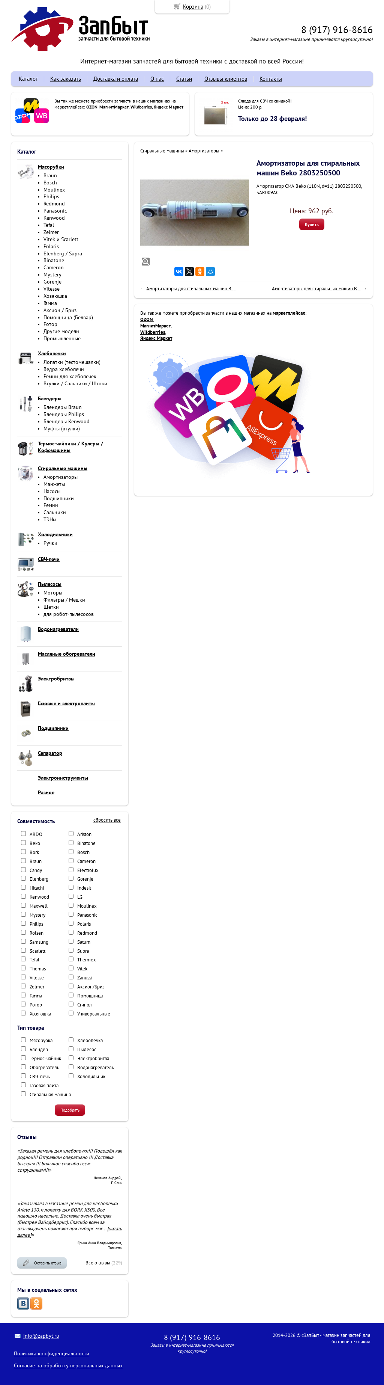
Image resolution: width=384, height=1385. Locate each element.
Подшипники (59, 498)
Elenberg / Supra (63, 253)
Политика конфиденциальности (51, 1353)
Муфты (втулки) (62, 428)
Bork (34, 852)
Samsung (39, 942)
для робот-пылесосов (69, 614)
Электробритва (93, 1058)
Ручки (50, 543)
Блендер (39, 1049)
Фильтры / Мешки (64, 599)
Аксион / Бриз (60, 310)
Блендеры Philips (64, 414)
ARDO (36, 834)
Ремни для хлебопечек (70, 376)
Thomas (38, 969)
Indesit (84, 888)
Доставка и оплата (115, 78)
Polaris (51, 246)
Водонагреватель (95, 1067)
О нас (157, 78)
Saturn (83, 942)
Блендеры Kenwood (67, 421)
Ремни (51, 505)
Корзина (193, 6)
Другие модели (61, 331)
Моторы (53, 592)
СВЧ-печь (40, 1076)
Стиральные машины (162, 151)
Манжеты (54, 484)
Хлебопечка (90, 1040)
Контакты (271, 78)
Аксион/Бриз (91, 987)
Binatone (54, 260)
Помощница (90, 996)
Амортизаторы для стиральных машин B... (191, 288)
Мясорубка (41, 1040)
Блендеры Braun (63, 407)
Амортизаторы (61, 477)
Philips (51, 196)
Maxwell (39, 906)
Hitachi (37, 888)
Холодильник (91, 1076)
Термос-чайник (45, 1058)
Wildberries (141, 107)
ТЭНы (50, 519)
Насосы (52, 491)
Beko (35, 843)
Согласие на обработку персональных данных (68, 1365)
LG (79, 897)
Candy (36, 870)
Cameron (54, 267)
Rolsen (37, 933)
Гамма (50, 303)
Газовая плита (44, 1085)
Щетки (51, 606)
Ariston (84, 834)
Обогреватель (44, 1067)
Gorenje (53, 281)
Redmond (54, 203)
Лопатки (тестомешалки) (72, 362)
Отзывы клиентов (225, 78)
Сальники (55, 512)
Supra (83, 951)
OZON (92, 107)
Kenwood (54, 217)
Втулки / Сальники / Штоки (75, 383)
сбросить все (107, 820)
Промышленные (62, 338)
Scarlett (37, 951)
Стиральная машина (50, 1094)
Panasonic (55, 210)
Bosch (50, 182)
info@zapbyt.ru (41, 1335)
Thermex (86, 960)
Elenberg (39, 879)
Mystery (53, 274)
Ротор (50, 324)
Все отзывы (98, 1263)
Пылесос (86, 1049)
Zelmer (51, 232)
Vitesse (52, 288)
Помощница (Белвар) (68, 317)
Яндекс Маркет (168, 107)
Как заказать (65, 78)
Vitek (82, 969)
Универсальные (93, 1014)
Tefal (49, 225)
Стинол (84, 1005)
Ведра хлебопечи (64, 369)
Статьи (184, 78)
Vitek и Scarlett (61, 239)
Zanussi (84, 978)
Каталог (28, 78)
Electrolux (88, 870)
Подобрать (70, 1110)
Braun (50, 175)
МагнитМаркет (114, 107)
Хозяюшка (55, 296)
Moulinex (54, 189)
